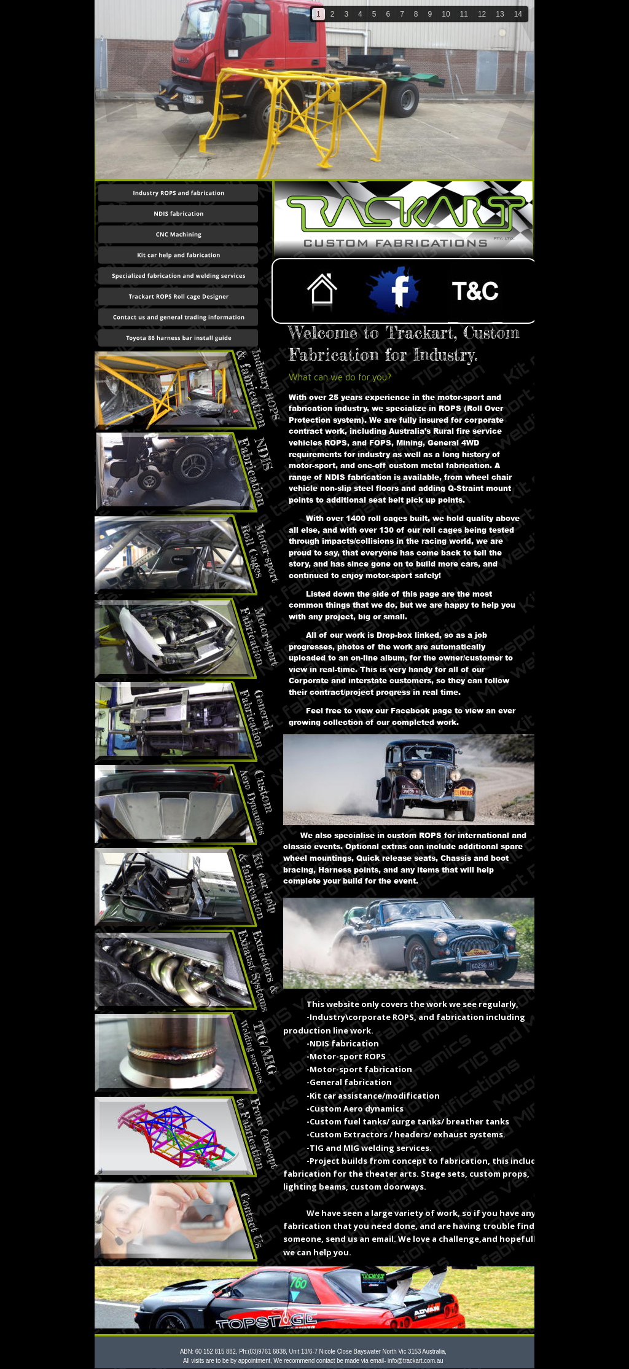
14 (518, 14)
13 (500, 14)
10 (446, 14)
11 (464, 14)
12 (482, 14)
